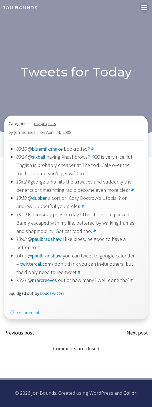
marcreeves (44, 280)
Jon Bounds (24, 132)
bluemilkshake (47, 149)
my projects (45, 123)
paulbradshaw (47, 239)
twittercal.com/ (36, 264)
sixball (38, 157)
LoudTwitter (52, 293)
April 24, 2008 (58, 132)
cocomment (28, 312)
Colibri (130, 393)
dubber (39, 198)
